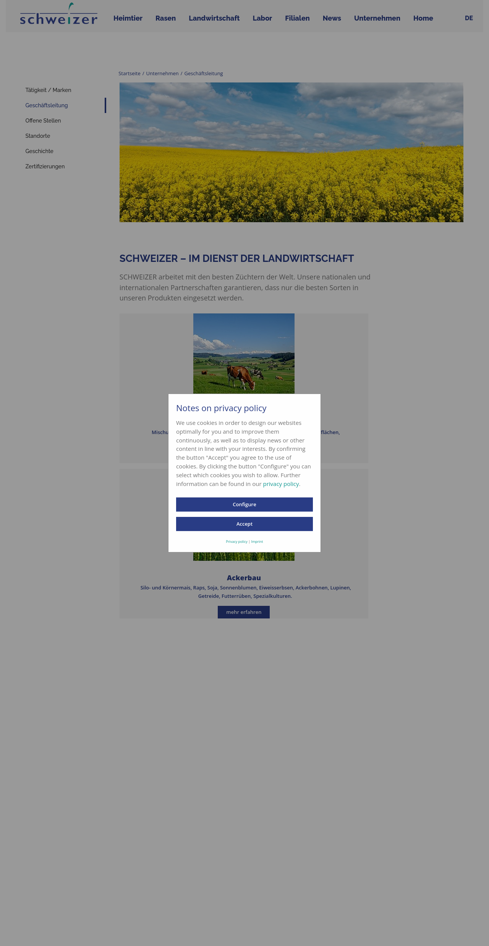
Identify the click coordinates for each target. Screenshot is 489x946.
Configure (244, 504)
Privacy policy (237, 541)
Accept (244, 523)
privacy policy (281, 484)
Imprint (257, 541)
